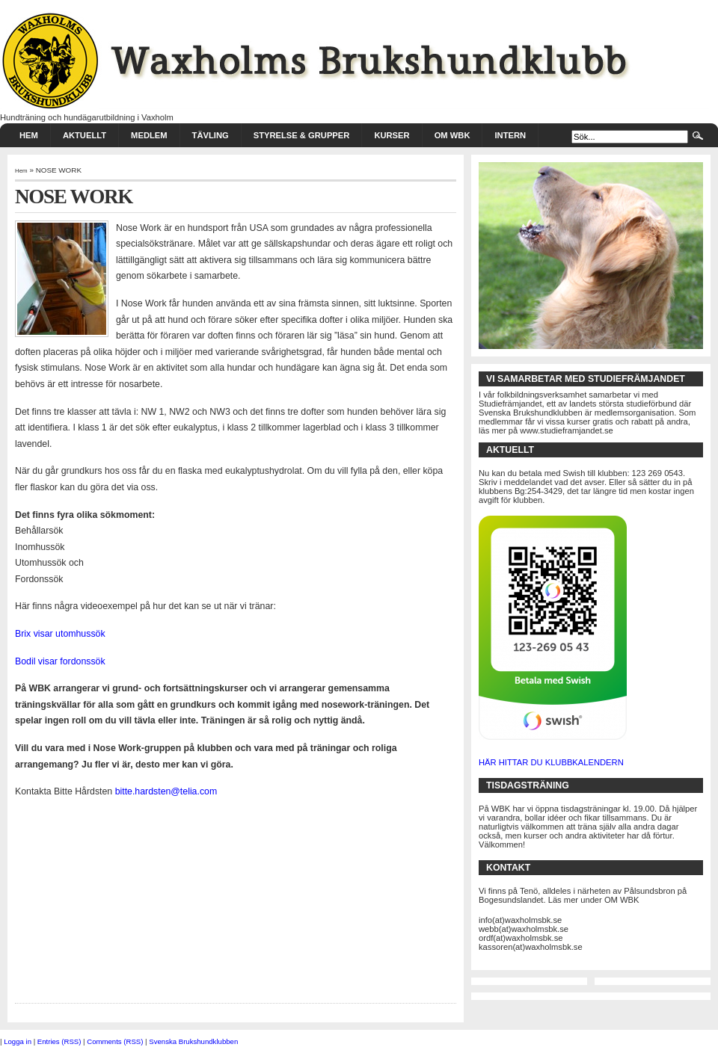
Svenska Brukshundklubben (193, 1041)
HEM (28, 135)
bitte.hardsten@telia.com (166, 791)
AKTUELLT (84, 135)
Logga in (17, 1041)
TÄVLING (210, 135)
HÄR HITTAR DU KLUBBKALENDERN (551, 762)
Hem (21, 170)
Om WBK (452, 135)
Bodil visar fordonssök (60, 661)
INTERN (510, 135)
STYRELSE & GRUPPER (302, 135)
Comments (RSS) (115, 1041)
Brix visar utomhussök (60, 634)
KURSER (391, 135)
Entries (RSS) (59, 1041)
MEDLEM (149, 135)
